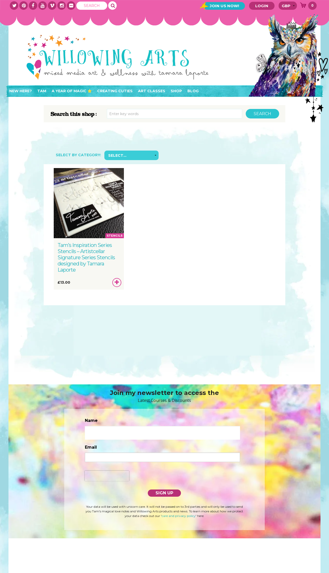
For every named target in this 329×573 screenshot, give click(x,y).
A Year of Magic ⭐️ (72, 91)
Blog (193, 91)
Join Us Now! (224, 5)
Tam (41, 91)
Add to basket (117, 283)
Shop (176, 91)
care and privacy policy (179, 516)
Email (91, 447)
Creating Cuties (115, 91)
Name (91, 420)
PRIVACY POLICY (107, 570)
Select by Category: (78, 155)
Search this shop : (74, 114)
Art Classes (151, 91)
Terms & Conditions (69, 570)
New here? (20, 91)
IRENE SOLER (300, 570)
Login (261, 5)
